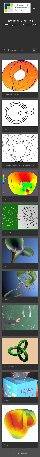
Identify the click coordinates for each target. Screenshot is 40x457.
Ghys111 (7, 266)
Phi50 (6, 199)
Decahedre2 (8, 400)
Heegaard (7, 233)
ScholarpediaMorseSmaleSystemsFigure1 (19, 166)
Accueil (4, 50)
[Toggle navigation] (34, 7)
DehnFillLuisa (9, 367)
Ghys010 (7, 300)
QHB (5, 130)
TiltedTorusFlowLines (11, 95)
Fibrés (6, 333)
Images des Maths (16, 50)
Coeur (6, 445)
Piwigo (24, 453)
